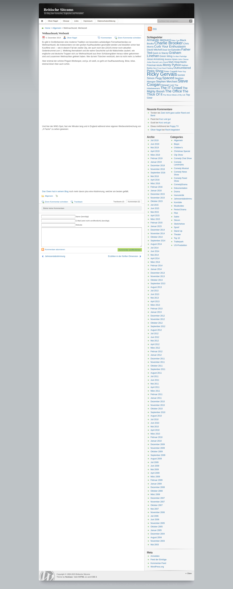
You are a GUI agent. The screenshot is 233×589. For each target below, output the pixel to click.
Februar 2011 (157, 394)
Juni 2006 (155, 519)
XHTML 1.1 (82, 577)
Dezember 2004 (158, 534)
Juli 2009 (155, 462)
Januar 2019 (156, 162)
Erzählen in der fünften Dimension (123, 256)
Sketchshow (179, 224)
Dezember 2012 (158, 316)
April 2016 (155, 180)
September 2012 (158, 326)
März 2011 (155, 391)
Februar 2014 (157, 265)
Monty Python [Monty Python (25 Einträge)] (172, 65)
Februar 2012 (157, 351)
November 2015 (158, 198)
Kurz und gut (165, 119)
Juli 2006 (155, 516)
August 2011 (156, 373)
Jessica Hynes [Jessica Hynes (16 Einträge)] (171, 59)
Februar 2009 (157, 480)
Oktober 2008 (157, 491)
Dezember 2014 (158, 230)
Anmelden (155, 556)
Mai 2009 (155, 469)
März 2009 (155, 476)
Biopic (177, 144)
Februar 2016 (157, 187)
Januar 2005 (156, 530)
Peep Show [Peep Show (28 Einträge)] (155, 71)
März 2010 (155, 434)
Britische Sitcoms (58, 9)
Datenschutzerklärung (106, 21)
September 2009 (158, 455)
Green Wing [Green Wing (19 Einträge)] (165, 56)
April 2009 (155, 473)
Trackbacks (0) (118, 202)
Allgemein (56, 28)
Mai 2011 (155, 384)
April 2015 (155, 215)
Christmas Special (182, 151)
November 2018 (158, 169)
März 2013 (155, 305)
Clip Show (178, 155)
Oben (189, 573)
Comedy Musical (181, 168)
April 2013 (155, 301)
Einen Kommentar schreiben (129, 38)
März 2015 (155, 219)
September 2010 (158, 412)
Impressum (88, 21)
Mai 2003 (155, 544)
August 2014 (156, 244)
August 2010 (156, 416)
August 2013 (156, 287)
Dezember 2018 (158, 165)
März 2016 (155, 183)
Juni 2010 (155, 423)
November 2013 (158, 276)
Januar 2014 (156, 269)
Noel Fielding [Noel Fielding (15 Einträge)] (167, 68)
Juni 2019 (155, 144)
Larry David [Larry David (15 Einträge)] (163, 62)
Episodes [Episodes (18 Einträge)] (176, 49)
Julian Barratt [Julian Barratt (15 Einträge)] (152, 62)
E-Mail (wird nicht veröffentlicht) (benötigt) (92, 221)
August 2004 (156, 537)
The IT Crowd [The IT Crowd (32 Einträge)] (171, 88)
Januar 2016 (156, 190)
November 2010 (158, 405)
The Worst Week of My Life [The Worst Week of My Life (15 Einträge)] (174, 95)
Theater (177, 234)
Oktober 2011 (157, 366)
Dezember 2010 (158, 401)
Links (76, 21)
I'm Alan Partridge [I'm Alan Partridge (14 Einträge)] (180, 56)
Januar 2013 (156, 312)
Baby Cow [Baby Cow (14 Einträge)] (175, 40)
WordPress (47, 576)
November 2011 (158, 362)
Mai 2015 (155, 212)
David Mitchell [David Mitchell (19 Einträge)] (154, 49)
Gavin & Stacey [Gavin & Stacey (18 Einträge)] (160, 53)
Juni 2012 (155, 337)
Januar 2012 (156, 355)
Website (79, 225)
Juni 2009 (155, 466)
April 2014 (155, 258)
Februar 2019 (157, 158)
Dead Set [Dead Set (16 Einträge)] (166, 50)
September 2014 (158, 240)
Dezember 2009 (158, 444)
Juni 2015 (155, 208)
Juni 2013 (155, 294)
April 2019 (155, 151)
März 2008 (155, 494)
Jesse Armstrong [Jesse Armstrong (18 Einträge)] (155, 59)
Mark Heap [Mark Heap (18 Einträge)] (174, 62)
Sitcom (177, 220)
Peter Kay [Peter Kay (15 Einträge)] (182, 71)
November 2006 (158, 512)
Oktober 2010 (157, 409)
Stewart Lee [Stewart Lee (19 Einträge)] (167, 85)
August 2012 (156, 330)
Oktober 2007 (157, 505)
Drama (177, 191)
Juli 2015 (155, 205)
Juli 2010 (155, 419)
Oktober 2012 (157, 323)
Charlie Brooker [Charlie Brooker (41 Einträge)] (168, 43)
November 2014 (158, 233)
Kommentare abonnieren (55, 249)
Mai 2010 (155, 426)
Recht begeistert (172, 130)
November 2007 (158, 502)
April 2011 (155, 387)
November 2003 (158, 541)
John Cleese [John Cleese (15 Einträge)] (183, 59)
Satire (176, 217)
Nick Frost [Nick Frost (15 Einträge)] (157, 68)
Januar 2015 (156, 226)
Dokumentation (180, 188)
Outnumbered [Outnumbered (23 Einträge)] (182, 67)
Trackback (78, 202)
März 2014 (155, 262)
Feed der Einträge (159, 559)
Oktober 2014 (157, 237)
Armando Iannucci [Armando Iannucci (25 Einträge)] (159, 40)
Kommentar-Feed (158, 563)
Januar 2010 (156, 441)
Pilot (176, 213)
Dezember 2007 (158, 498)
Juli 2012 (155, 333)
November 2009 (158, 448)
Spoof (176, 227)
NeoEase (69, 577)
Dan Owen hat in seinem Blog (55, 191)
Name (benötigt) (82, 217)
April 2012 (155, 344)
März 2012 (155, 348)
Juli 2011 (155, 376)
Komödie (178, 202)
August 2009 (156, 459)
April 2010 (155, 430)
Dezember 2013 (158, 273)
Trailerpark (179, 241)
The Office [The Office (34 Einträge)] (173, 91)
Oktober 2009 (157, 451)
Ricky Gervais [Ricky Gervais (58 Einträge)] (162, 74)
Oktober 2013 (157, 280)
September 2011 (158, 369)
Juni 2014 (155, 251)
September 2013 (158, 283)
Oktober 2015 (157, 201)
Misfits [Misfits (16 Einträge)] (159, 65)
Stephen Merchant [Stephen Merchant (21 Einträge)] (166, 81)
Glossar (66, 21)
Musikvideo (179, 206)
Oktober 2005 (157, 527)
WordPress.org (157, 567)
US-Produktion (180, 245)
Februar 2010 (157, 437)
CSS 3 (94, 577)
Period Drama (180, 209)
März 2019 (155, 155)
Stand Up (178, 231)
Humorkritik (179, 195)
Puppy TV (174, 126)
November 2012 (158, 319)
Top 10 (177, 238)
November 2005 (158, 523)
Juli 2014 (155, 248)
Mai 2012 (155, 341)
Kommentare (106, 38)
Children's (178, 147)
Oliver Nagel (53, 21)
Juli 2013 (155, 291)
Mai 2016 (155, 176)
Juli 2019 (155, 140)
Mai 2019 (155, 147)
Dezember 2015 (158, 194)
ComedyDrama (180, 184)
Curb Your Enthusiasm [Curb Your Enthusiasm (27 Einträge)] (170, 46)
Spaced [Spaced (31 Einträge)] (168, 78)
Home (42, 21)
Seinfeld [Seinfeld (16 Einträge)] (181, 75)
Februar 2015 (157, 223)
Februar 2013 (157, 308)
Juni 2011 (155, 380)
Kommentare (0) (134, 202)
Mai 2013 (155, 298)
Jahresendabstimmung (55, 256)
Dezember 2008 (158, 487)
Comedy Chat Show (183, 158)
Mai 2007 (155, 509)
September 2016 (158, 173)
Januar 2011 (156, 398)
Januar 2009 (156, 484)
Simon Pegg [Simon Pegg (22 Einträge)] (154, 78)
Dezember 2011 (158, 358)
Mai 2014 (155, 255)
